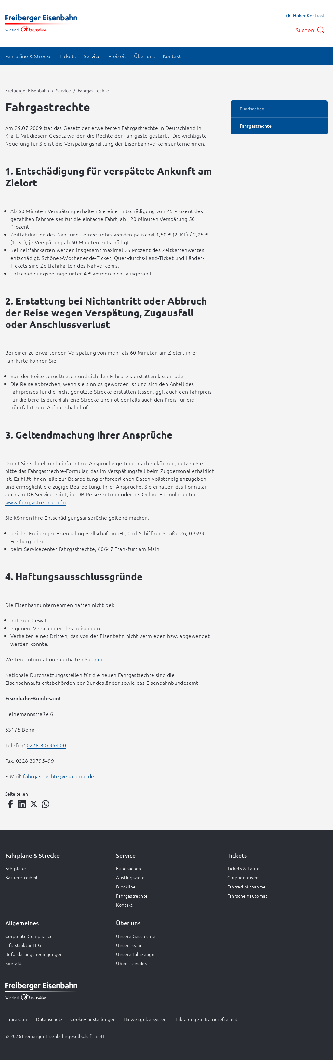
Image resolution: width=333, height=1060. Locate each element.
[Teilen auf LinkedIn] (22, 804)
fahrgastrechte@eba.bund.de (58, 776)
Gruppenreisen (243, 877)
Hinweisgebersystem (146, 1019)
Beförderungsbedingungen (34, 954)
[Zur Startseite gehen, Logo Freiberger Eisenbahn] (41, 23)
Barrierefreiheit (21, 877)
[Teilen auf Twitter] (34, 804)
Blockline (126, 886)
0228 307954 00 (46, 744)
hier (98, 659)
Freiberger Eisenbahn (27, 90)
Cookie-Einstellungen (93, 1019)
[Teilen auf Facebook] (10, 804)
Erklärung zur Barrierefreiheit (207, 1019)
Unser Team (128, 945)
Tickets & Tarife (243, 868)
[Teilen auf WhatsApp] (45, 804)
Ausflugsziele (130, 877)
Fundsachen (128, 868)
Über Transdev (131, 963)
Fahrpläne (15, 868)
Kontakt (124, 904)
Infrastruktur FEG (23, 945)
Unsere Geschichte (135, 936)
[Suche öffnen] (310, 29)
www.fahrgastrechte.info (35, 501)
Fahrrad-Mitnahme (246, 886)
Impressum (16, 1019)
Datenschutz (49, 1019)
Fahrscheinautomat (247, 895)
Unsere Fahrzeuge (135, 954)
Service (63, 90)
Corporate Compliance (29, 936)
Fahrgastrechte (132, 895)
